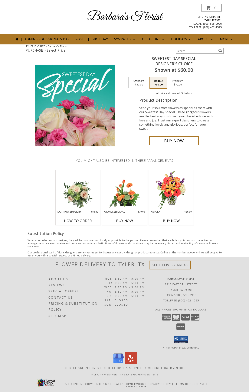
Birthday (100, 39)
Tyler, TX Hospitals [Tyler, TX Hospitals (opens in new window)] (116, 367)
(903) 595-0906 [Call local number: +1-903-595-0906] (212, 23)
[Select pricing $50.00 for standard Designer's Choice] (139, 82)
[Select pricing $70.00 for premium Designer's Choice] (178, 82)
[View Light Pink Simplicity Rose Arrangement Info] (77, 190)
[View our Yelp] (131, 363)
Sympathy (125, 39)
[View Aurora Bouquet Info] (171, 190)
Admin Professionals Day (47, 39)
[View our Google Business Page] (118, 363)
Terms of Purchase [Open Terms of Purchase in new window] (190, 383)
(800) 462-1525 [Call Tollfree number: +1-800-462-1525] (188, 300)
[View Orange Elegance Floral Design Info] (124, 190)
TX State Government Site (139, 374)
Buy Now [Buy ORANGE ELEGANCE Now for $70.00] (124, 220)
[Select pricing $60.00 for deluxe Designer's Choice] (158, 82)
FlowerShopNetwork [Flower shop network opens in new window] (127, 383)
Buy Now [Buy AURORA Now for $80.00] (171, 220)
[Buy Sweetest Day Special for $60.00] (174, 140)
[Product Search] (196, 50)
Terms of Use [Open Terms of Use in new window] (136, 386)
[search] (220, 51)
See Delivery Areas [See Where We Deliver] (170, 265)
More (227, 39)
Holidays (181, 39)
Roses (80, 39)
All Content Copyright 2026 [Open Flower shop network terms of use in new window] (87, 383)
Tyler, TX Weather (104, 374)
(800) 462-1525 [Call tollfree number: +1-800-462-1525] (212, 27)
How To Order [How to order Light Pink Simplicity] (78, 220)
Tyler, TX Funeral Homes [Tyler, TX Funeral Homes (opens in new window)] (81, 367)
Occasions (153, 39)
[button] (211, 7)
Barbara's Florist (124, 17)
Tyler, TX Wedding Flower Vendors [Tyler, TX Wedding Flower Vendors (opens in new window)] (160, 367)
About (206, 39)
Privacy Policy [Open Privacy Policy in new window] (159, 383)
